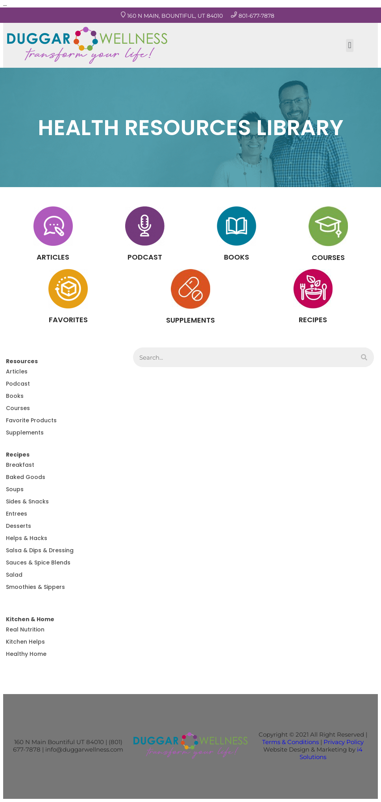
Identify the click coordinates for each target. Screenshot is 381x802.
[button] (349, 45)
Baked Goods (25, 477)
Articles (17, 371)
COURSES (328, 257)
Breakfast (20, 465)
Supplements (25, 432)
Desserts (18, 526)
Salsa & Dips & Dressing (40, 550)
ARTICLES (53, 257)
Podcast (18, 384)
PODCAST (145, 257)
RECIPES (313, 320)
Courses (18, 408)
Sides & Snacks (27, 501)
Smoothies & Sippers (35, 587)
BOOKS (236, 257)
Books (15, 396)
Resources (22, 361)
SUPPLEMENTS (190, 320)
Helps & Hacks (26, 538)
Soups (15, 489)
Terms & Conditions (290, 742)
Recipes (18, 455)
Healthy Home (26, 654)
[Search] (364, 357)
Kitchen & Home (30, 619)
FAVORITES (68, 320)
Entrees (16, 514)
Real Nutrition (25, 629)
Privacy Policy (344, 742)
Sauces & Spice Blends (38, 562)
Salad (14, 575)
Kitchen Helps (25, 642)
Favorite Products (31, 420)
